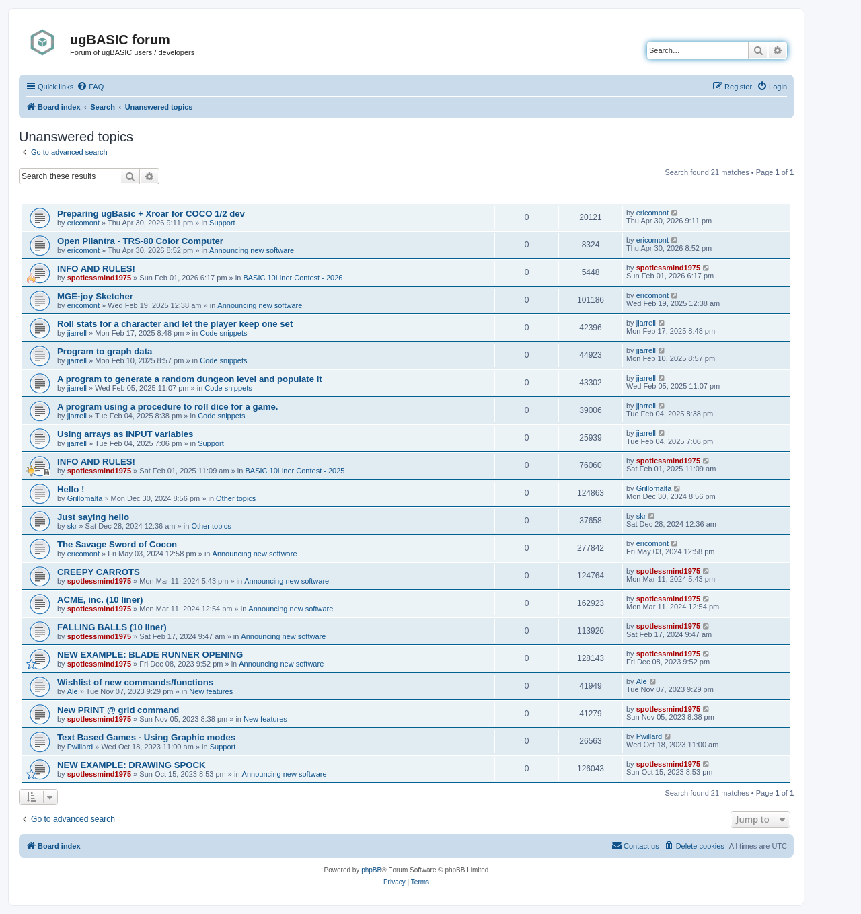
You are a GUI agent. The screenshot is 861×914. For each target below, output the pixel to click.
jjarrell (77, 333)
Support (222, 223)
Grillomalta (85, 498)
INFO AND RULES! (96, 269)
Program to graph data (104, 351)
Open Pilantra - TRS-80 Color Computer (140, 241)
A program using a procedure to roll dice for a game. (167, 407)
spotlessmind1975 (99, 278)
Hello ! (70, 489)
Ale (72, 691)
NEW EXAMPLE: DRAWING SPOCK (131, 765)
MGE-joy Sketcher (95, 296)
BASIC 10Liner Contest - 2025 (294, 471)
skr (72, 526)
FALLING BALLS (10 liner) (112, 627)
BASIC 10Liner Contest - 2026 (292, 278)
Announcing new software (251, 250)
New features (211, 691)
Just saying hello (93, 517)
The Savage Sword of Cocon (117, 544)
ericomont (83, 223)
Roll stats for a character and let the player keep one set (175, 324)
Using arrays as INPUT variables (125, 434)
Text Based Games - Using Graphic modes (146, 737)
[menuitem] (90, 87)
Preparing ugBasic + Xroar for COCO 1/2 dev (151, 213)
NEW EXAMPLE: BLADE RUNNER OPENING (150, 655)
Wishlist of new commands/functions (135, 682)
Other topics (236, 498)
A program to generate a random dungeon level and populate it (189, 379)
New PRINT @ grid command (118, 710)
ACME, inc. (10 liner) (100, 600)
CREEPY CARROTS (98, 572)
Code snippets (223, 333)
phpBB (371, 870)
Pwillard (80, 746)
